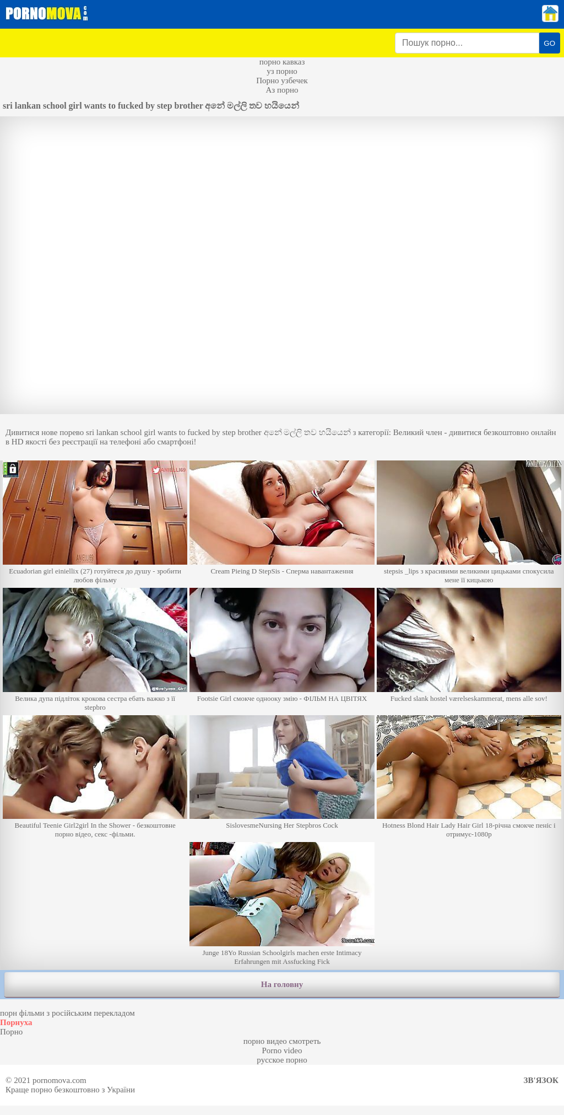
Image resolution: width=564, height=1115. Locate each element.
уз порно (282, 71)
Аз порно (281, 89)
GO (549, 43)
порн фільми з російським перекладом (67, 1013)
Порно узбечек (282, 80)
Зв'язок (541, 1080)
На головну (282, 984)
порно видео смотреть (282, 1041)
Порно (11, 1031)
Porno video (282, 1050)
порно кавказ (282, 61)
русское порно (282, 1059)
